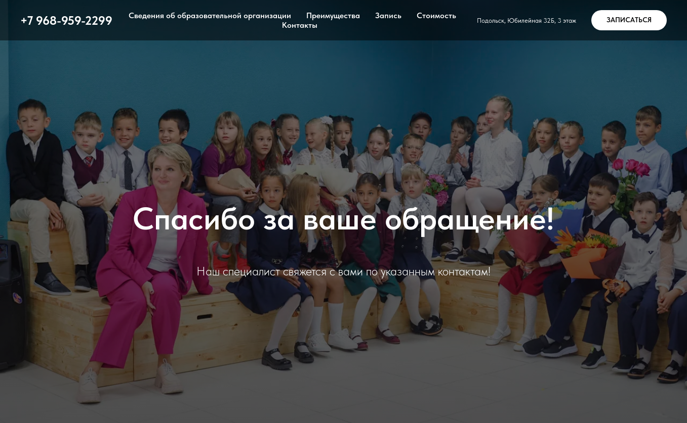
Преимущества (333, 15)
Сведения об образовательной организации (210, 15)
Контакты (299, 25)
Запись (388, 15)
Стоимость (436, 15)
